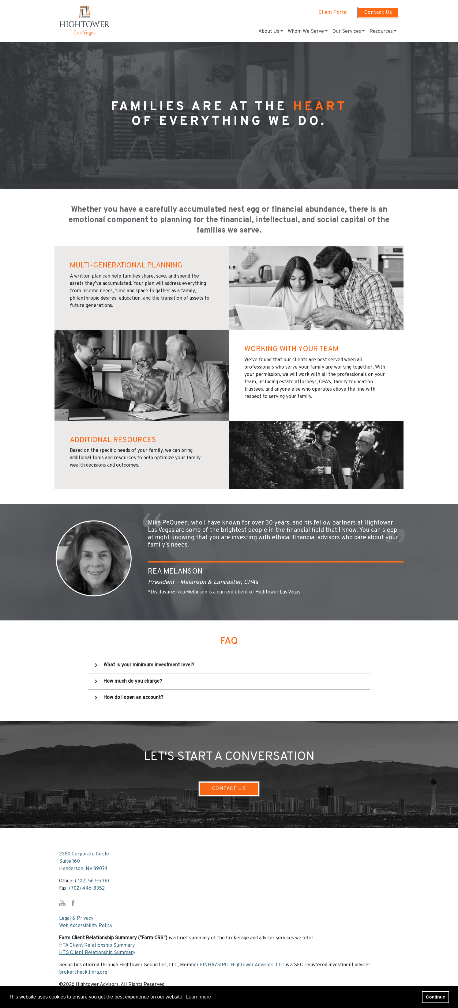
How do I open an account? (133, 698)
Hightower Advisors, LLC (257, 965)
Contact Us (378, 12)
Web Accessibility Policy (85, 926)
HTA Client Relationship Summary (97, 945)
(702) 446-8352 (87, 888)
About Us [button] (268, 31)
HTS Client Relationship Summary (97, 953)
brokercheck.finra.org (83, 972)
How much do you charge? (132, 681)
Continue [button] (435, 997)
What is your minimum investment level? (148, 665)
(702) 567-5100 (92, 881)
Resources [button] (381, 31)
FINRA (207, 965)
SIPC (222, 965)
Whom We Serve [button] (306, 31)
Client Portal (333, 12)
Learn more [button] (198, 996)
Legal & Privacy (76, 918)
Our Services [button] (346, 31)
